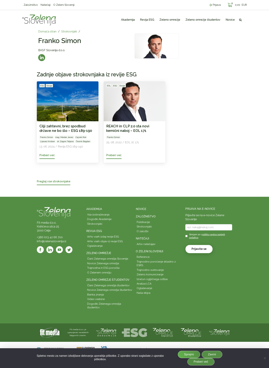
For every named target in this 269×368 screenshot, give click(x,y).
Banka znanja (95, 294)
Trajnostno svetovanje (150, 270)
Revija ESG (94, 231)
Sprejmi (189, 354)
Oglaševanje (95, 245)
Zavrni (212, 354)
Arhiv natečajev (146, 244)
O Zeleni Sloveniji (149, 251)
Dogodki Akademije (99, 219)
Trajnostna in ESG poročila (103, 267)
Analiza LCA (144, 283)
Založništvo (146, 216)
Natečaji (142, 238)
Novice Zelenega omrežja (103, 263)
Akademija (94, 209)
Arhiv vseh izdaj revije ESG (103, 236)
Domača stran (47, 31)
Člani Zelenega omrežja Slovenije (107, 258)
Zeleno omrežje (98, 253)
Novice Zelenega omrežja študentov (109, 289)
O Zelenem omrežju (99, 272)
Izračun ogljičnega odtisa (152, 279)
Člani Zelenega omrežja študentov (108, 285)
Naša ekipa (143, 292)
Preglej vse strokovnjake (53, 181)
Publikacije (143, 222)
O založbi (142, 231)
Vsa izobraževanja (98, 214)
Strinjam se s (207, 236)
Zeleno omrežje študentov (107, 279)
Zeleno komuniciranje (150, 274)
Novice (141, 209)
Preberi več (201, 361)
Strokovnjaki (69, 31)
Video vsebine (96, 299)
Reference (143, 257)
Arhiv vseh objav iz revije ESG (105, 241)
